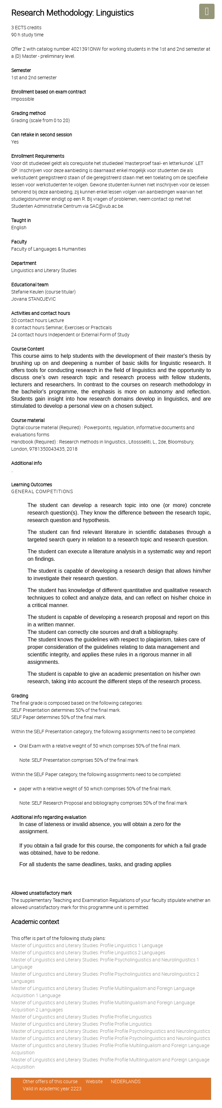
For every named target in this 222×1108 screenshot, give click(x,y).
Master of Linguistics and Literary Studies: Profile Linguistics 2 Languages (88, 952)
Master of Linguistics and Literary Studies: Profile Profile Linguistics (81, 1017)
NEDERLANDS (125, 1081)
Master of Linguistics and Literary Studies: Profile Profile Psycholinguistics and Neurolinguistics (110, 1031)
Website (94, 1081)
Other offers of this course (50, 1081)
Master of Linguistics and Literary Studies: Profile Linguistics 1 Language (87, 945)
